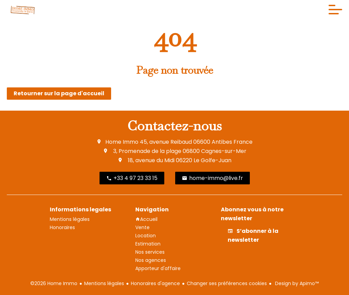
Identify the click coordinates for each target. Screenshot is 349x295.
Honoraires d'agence (155, 283)
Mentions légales (104, 283)
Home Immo (121, 142)
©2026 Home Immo (53, 283)
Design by (296, 283)
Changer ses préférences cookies (227, 283)
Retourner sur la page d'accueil (59, 93)
